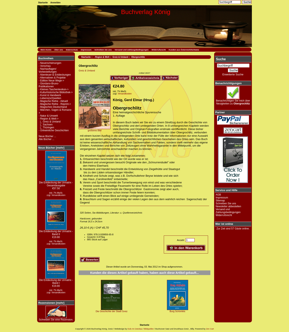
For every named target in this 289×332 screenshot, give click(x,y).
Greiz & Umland (120, 57)
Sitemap (220, 200)
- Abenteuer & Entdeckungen (55, 74)
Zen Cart (210, 329)
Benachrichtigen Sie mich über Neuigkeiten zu (233, 101)
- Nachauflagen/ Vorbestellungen (48, 70)
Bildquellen (149, 329)
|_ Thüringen (46, 127)
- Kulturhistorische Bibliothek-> (56, 92)
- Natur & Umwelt (48, 115)
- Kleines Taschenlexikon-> (54, 89)
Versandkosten (58, 195)
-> (49, 118)
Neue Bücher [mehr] (51, 147)
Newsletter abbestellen (228, 206)
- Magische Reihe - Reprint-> (55, 104)
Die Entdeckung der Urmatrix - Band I (56, 280)
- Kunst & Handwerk (50, 95)
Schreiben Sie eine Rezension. (56, 318)
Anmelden (55, 2)
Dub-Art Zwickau (134, 329)
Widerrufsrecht (159, 50)
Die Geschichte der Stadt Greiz (112, 311)
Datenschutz (72, 50)
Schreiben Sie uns (103, 50)
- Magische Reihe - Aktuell (53, 101)
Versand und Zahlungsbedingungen (132, 50)
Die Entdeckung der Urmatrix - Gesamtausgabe (56, 183)
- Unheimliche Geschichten (54, 130)
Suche (221, 59)
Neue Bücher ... (47, 136)
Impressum (86, 50)
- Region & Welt (101, 57)
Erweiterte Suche (232, 74)
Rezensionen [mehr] (51, 302)
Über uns (58, 50)
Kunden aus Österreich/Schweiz (184, 50)
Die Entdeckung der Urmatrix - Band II (56, 232)
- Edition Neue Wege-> (51, 80)
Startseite (43, 2)
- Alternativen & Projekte (52, 77)
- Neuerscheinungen (50, 63)
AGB (218, 194)
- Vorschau (45, 65)
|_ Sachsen (46, 124)
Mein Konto (45, 50)
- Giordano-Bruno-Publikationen (49, 85)
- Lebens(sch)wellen (50, 98)
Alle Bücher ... (46, 139)
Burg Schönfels (177, 311)
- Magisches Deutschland (53, 107)
